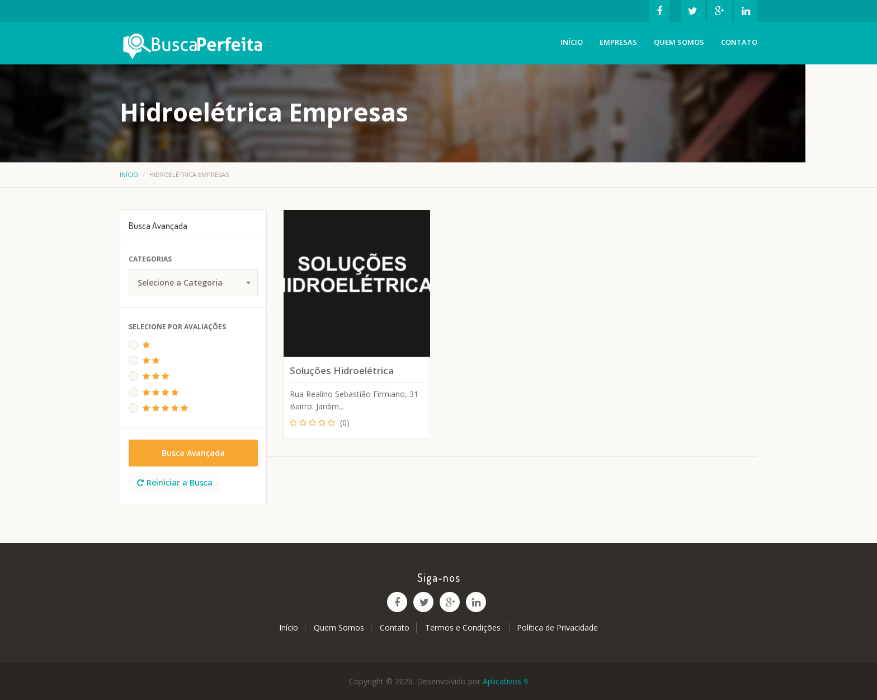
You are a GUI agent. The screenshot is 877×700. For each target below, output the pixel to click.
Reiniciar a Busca (175, 482)
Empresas (618, 42)
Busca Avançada (193, 452)
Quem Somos (679, 42)
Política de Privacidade (557, 627)
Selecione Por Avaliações (177, 327)
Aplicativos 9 (505, 681)
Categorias (150, 259)
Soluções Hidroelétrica (342, 370)
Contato (739, 42)
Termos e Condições (464, 627)
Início (571, 42)
